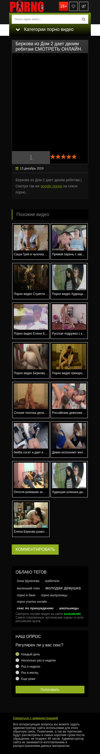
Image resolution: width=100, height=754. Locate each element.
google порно (51, 186)
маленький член (28, 588)
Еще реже (28, 679)
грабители (52, 581)
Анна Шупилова (28, 581)
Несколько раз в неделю (38, 660)
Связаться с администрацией (35, 718)
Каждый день (30, 654)
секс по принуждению (35, 608)
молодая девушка (63, 588)
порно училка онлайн (32, 601)
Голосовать (50, 690)
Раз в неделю (30, 666)
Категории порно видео (44, 29)
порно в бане (26, 595)
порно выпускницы (54, 595)
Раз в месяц (29, 673)
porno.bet (34, 6)
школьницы (69, 608)
